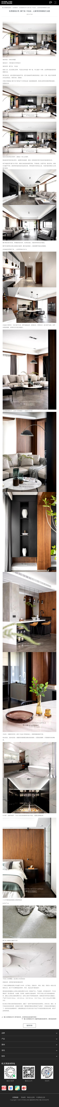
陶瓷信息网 (31, 1097)
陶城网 (23, 1097)
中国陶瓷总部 (40, 1097)
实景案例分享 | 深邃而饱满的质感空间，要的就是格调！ (41, 1019)
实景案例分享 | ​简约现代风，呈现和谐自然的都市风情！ (21, 1017)
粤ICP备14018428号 (42, 1100)
